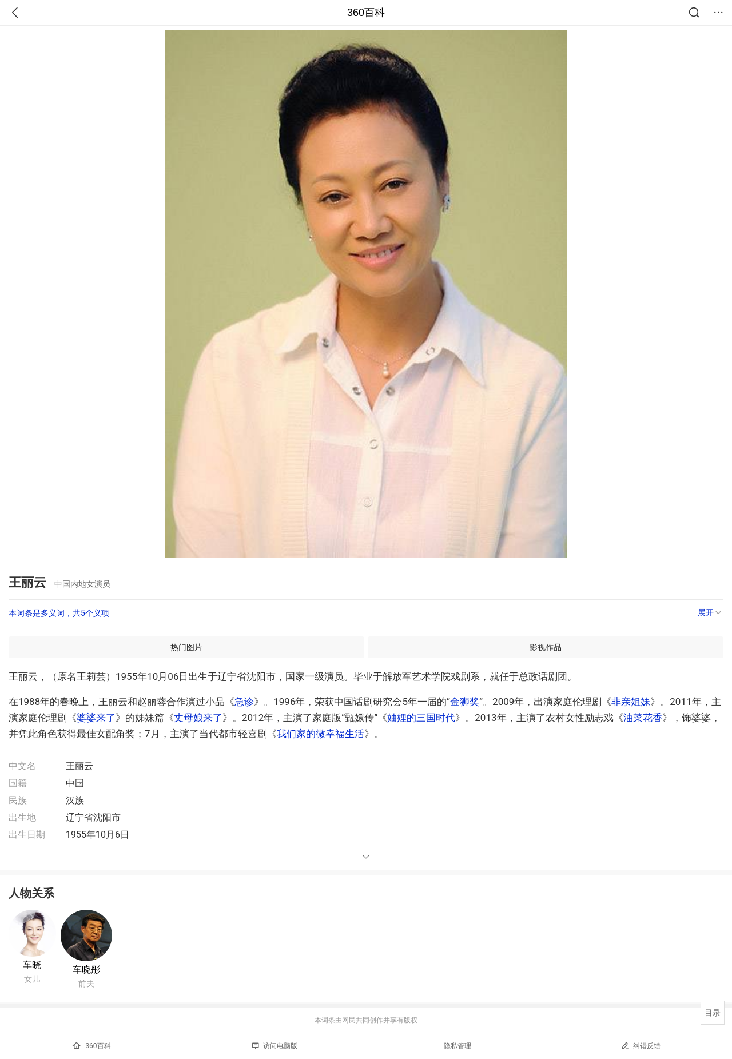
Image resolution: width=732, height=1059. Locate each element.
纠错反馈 (641, 1045)
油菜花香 (642, 717)
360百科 (366, 12)
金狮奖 (464, 701)
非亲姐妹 (630, 701)
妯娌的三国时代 (421, 717)
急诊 (244, 701)
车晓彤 (86, 969)
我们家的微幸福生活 (320, 733)
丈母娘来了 (198, 717)
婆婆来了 (96, 717)
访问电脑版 (274, 1046)
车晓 (32, 965)
